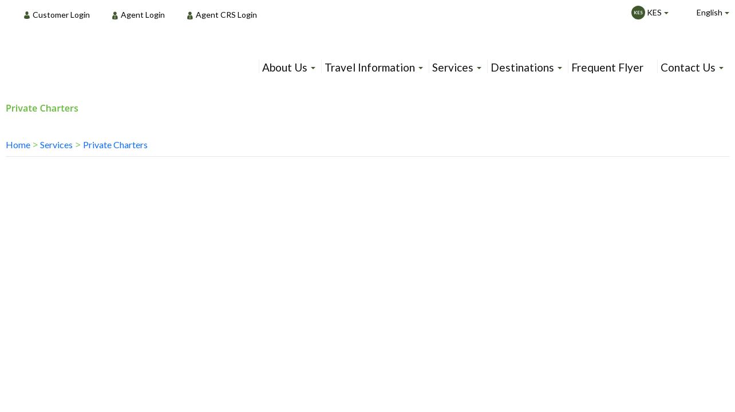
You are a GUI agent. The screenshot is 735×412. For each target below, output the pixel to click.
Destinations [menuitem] (522, 67)
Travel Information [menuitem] (370, 67)
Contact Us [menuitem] (688, 67)
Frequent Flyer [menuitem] (607, 67)
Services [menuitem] (452, 67)
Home (18, 144)
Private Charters (115, 144)
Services (56, 144)
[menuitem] (60, 15)
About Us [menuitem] (284, 67)
